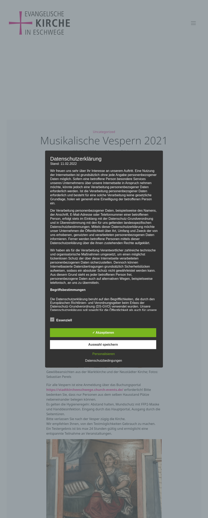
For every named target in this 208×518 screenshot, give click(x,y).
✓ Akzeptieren (103, 332)
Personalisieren (103, 354)
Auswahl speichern (103, 344)
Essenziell (61, 319)
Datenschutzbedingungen (103, 360)
